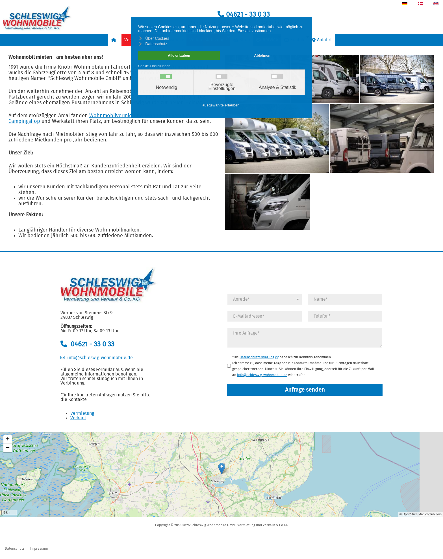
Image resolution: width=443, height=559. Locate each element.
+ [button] (8, 439)
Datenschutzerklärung (259, 357)
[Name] (345, 299)
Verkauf (78, 418)
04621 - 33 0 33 (244, 14)
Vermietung (82, 413)
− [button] (8, 448)
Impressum (39, 548)
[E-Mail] (264, 316)
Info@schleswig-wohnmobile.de (262, 375)
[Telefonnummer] (345, 316)
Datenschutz (14, 548)
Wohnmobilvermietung (115, 115)
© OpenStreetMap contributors (420, 514)
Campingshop (24, 121)
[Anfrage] (305, 337)
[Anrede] (264, 299)
